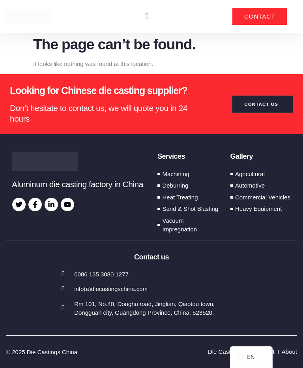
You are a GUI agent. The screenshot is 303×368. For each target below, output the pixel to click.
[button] (146, 16)
